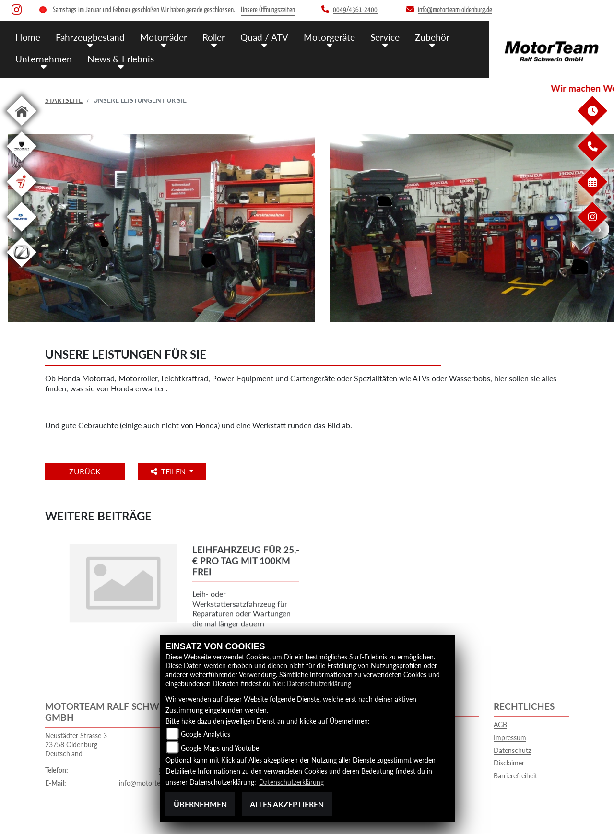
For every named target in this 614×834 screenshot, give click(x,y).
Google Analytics (205, 734)
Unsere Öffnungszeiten (268, 9)
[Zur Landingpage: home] (21, 127)
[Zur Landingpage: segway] (21, 198)
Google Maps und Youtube (220, 748)
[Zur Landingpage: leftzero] (21, 268)
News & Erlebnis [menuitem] (120, 58)
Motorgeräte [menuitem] (329, 37)
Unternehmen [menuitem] (43, 58)
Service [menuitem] (385, 37)
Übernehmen (200, 804)
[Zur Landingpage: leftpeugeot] (21, 162)
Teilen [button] (169, 471)
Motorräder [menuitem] (163, 37)
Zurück (85, 471)
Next (599, 229)
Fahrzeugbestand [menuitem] (90, 37)
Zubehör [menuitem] (432, 37)
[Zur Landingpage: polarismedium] (21, 233)
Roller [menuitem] (213, 37)
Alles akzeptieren (287, 804)
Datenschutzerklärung (318, 684)
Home (27, 37)
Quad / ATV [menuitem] (264, 37)
